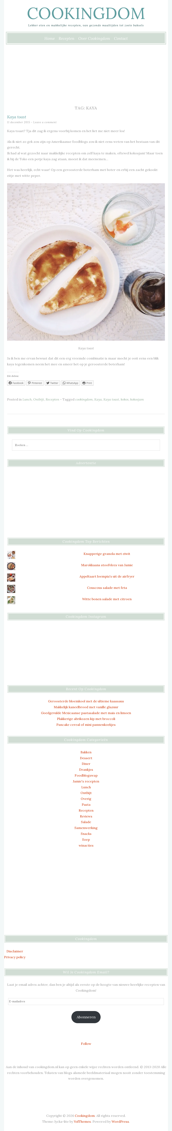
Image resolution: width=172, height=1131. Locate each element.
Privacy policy (14, 957)
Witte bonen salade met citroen (107, 599)
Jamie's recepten (86, 781)
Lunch (27, 399)
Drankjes (86, 769)
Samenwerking (86, 828)
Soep (86, 839)
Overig (86, 799)
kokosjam (137, 399)
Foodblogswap (86, 775)
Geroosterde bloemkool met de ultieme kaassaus (86, 701)
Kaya (98, 399)
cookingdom (84, 399)
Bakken (86, 752)
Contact (121, 38)
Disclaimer (14, 951)
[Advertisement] (86, 74)
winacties (86, 845)
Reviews (86, 816)
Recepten (66, 38)
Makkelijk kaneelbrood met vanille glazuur (86, 707)
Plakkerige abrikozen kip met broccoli (86, 719)
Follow (86, 1044)
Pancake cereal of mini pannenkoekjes (86, 725)
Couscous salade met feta (107, 588)
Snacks (86, 834)
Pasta (86, 804)
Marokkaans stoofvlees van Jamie (107, 565)
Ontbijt (38, 399)
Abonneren (86, 1017)
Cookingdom (86, 13)
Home (49, 38)
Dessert (86, 758)
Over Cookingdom (94, 38)
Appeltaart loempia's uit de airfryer (107, 576)
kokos (125, 399)
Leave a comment (45, 122)
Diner (86, 764)
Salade (86, 822)
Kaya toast (16, 116)
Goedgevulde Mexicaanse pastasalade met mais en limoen (86, 713)
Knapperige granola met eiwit (107, 554)
